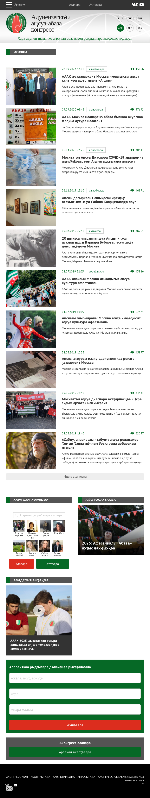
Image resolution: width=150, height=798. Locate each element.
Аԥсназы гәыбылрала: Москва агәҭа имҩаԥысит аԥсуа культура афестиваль (101, 320)
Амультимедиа (64, 777)
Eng (130, 18)
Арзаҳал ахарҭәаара (75, 752)
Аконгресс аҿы (17, 777)
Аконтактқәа (40, 777)
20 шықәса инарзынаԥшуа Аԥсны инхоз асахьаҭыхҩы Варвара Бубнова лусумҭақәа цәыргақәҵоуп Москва (97, 242)
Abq (130, 28)
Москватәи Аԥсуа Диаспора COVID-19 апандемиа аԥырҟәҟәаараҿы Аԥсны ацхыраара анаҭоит (102, 159)
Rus (120, 18)
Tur (140, 18)
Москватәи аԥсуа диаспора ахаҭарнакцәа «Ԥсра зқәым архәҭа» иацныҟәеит (102, 401)
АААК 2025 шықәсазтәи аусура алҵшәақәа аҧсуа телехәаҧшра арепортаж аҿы (34, 645)
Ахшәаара (75, 725)
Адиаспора (96, 109)
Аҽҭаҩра (95, 4)
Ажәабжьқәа (96, 69)
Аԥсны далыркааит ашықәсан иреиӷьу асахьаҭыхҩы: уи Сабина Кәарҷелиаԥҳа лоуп (99, 199)
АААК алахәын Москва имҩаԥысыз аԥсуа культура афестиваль (96, 280)
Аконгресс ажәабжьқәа (115, 777)
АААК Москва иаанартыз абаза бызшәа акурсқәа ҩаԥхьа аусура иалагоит (102, 118)
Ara (140, 28)
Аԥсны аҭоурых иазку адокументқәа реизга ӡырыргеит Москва (98, 360)
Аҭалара (74, 4)
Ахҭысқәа (95, 231)
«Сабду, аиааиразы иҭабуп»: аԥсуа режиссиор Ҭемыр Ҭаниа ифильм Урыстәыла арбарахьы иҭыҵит (100, 443)
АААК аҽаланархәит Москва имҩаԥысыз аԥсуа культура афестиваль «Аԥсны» (100, 78)
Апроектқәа (86, 777)
